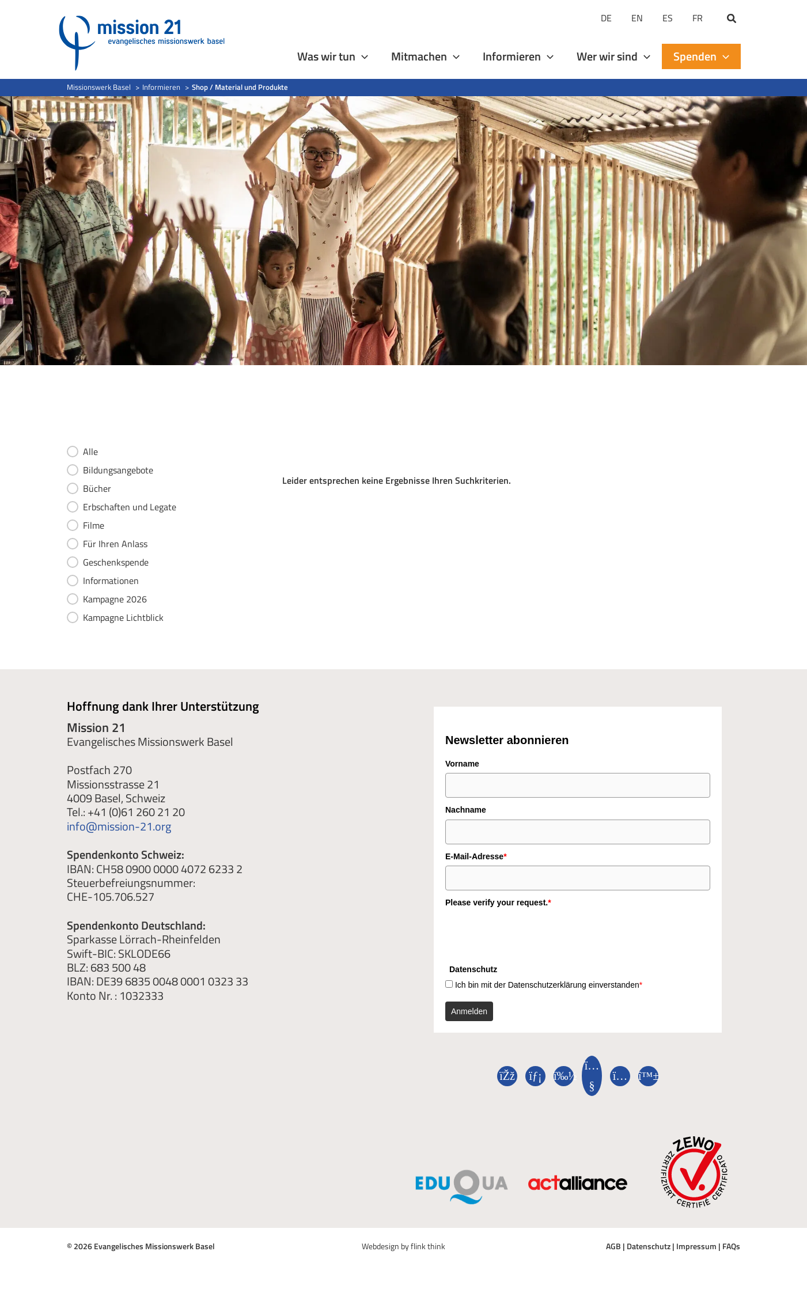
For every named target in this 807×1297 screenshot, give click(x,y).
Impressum (696, 1246)
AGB (613, 1246)
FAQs (731, 1246)
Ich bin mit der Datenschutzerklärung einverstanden (548, 984)
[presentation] (532, 934)
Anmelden (469, 1011)
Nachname (465, 809)
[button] (732, 20)
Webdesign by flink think (403, 1246)
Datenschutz (648, 1246)
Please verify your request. (498, 902)
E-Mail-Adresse (476, 856)
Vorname (462, 763)
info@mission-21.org (119, 826)
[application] (361, 56)
